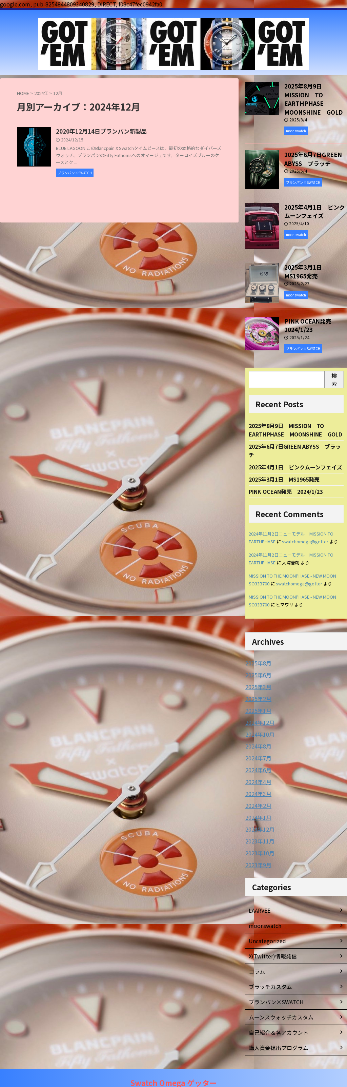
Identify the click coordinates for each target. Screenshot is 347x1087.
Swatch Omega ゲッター (173, 1073)
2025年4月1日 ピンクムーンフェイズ (295, 455)
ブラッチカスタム (268, 969)
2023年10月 (258, 836)
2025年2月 (256, 686)
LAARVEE (259, 893)
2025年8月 (256, 651)
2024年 (41, 93)
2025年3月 (256, 675)
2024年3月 (256, 778)
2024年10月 (258, 721)
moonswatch (264, 908)
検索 (334, 366)
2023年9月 (256, 848)
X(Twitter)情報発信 (270, 938)
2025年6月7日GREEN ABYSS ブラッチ (307, 146)
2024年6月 (256, 755)
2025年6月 (256, 663)
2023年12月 (258, 813)
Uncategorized (266, 923)
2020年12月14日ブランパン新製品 (132, 132)
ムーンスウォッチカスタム (277, 999)
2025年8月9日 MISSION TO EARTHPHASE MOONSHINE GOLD (314, 93)
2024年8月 (256, 732)
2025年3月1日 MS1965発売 (315, 254)
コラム (256, 954)
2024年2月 (256, 790)
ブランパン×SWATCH (273, 984)
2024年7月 (256, 744)
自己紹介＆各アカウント (275, 1015)
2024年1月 (256, 801)
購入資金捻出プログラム (275, 1030)
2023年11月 (258, 824)
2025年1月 (256, 698)
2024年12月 (258, 709)
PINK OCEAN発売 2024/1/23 (306, 312)
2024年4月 (256, 767)
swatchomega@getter (305, 530)
